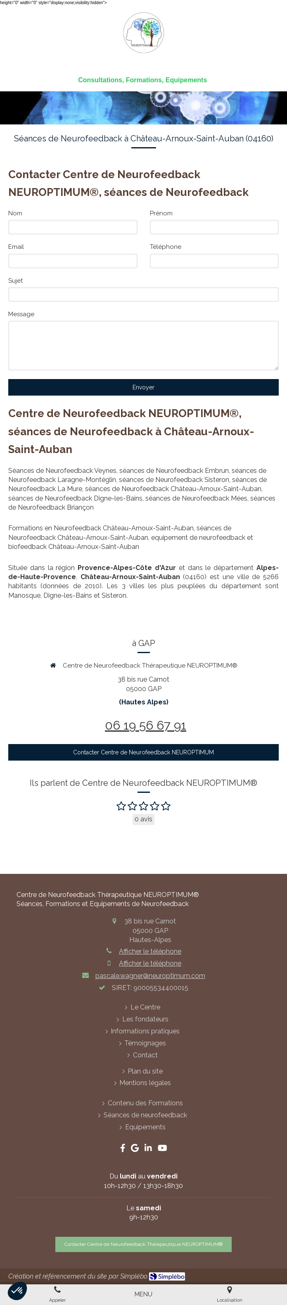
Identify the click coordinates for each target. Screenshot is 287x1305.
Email (16, 247)
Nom (15, 213)
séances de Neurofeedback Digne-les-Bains (75, 498)
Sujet (15, 280)
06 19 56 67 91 (145, 725)
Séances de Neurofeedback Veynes (62, 471)
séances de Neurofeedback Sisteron (174, 480)
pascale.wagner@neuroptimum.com (150, 976)
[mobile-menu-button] (143, 1294)
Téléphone (165, 247)
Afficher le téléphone (150, 951)
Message (21, 314)
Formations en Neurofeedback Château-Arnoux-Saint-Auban (101, 528)
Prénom (161, 213)
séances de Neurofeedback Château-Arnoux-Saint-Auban (173, 489)
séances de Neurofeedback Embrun (174, 471)
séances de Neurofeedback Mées (196, 498)
